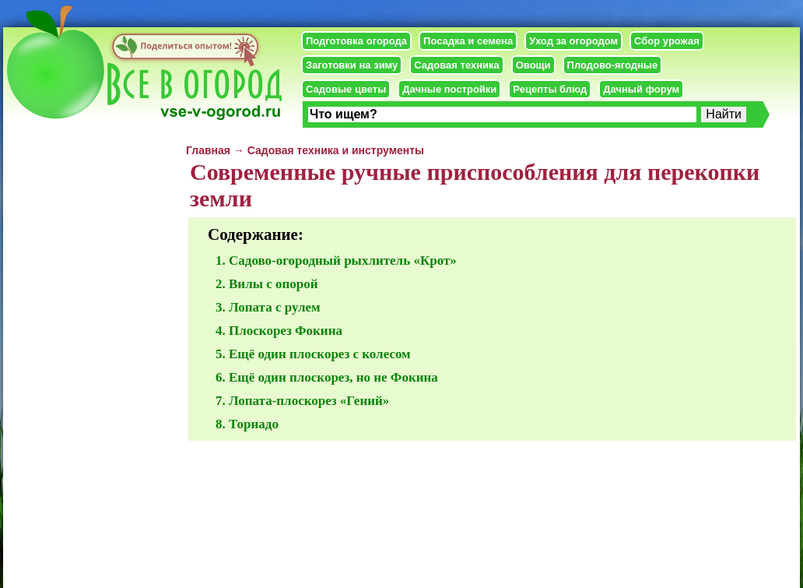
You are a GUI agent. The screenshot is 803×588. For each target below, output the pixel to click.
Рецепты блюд (550, 89)
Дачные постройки (449, 89)
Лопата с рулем (275, 307)
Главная (208, 150)
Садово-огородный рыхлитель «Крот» (343, 260)
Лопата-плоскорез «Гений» (309, 400)
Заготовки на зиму (352, 65)
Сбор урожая (667, 41)
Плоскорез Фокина (285, 330)
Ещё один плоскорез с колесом (320, 354)
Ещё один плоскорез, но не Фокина (333, 377)
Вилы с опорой (273, 283)
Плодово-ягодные (612, 65)
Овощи (533, 65)
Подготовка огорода (356, 41)
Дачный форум (641, 89)
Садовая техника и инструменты (335, 150)
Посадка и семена (468, 41)
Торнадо (254, 424)
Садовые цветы (346, 89)
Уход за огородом (573, 41)
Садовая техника (456, 65)
